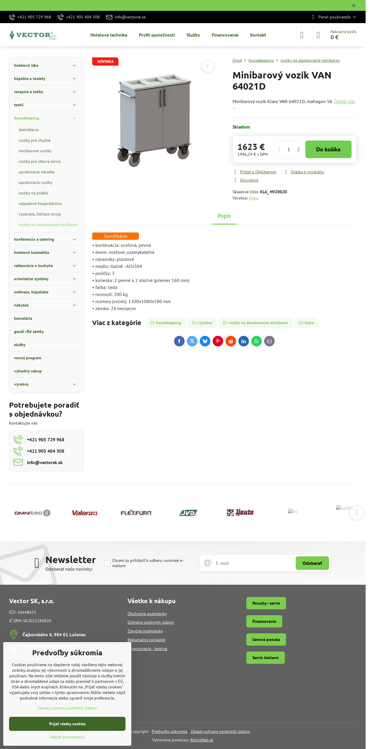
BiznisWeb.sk (201, 740)
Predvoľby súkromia (169, 731)
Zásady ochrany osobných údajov (220, 731)
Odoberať (312, 563)
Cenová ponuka (266, 639)
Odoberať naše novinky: (69, 569)
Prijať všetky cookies (67, 723)
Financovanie (264, 621)
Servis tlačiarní (265, 657)
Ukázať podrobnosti (67, 737)
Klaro (254, 198)
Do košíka (328, 149)
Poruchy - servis (266, 603)
